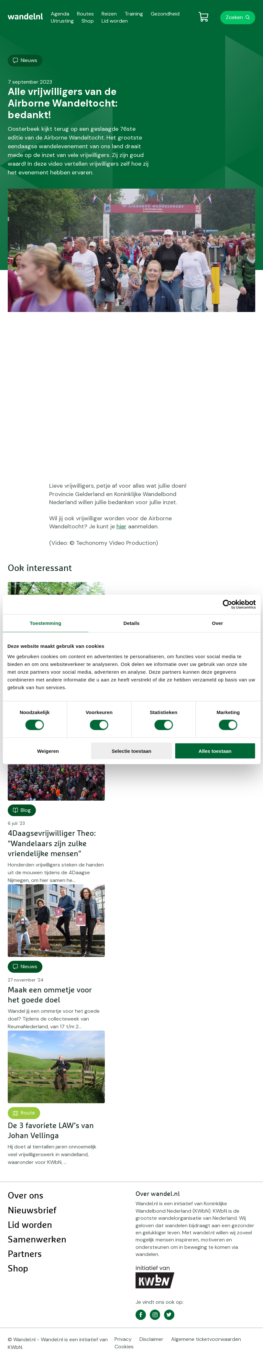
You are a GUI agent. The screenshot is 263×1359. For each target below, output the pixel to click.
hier (121, 526)
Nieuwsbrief (32, 1210)
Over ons (25, 1195)
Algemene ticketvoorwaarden (206, 1339)
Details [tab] (132, 623)
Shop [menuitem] (88, 20)
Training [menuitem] (134, 13)
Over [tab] (217, 623)
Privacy (123, 1339)
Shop (18, 1268)
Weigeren (48, 750)
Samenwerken (37, 1239)
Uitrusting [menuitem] (62, 20)
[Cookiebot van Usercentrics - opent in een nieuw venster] (227, 604)
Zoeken (234, 17)
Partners (25, 1254)
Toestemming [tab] (45, 623)
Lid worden (30, 1225)
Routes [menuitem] (85, 13)
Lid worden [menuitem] (115, 20)
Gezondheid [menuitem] (165, 13)
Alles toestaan (215, 750)
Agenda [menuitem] (60, 13)
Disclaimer (151, 1339)
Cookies (124, 1346)
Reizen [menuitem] (109, 13)
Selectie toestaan (131, 750)
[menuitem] (25, 16)
